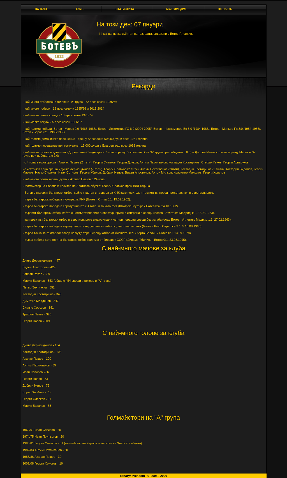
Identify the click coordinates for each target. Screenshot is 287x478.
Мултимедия (177, 9)
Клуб (81, 9)
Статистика (126, 9)
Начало (41, 9)
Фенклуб (226, 9)
